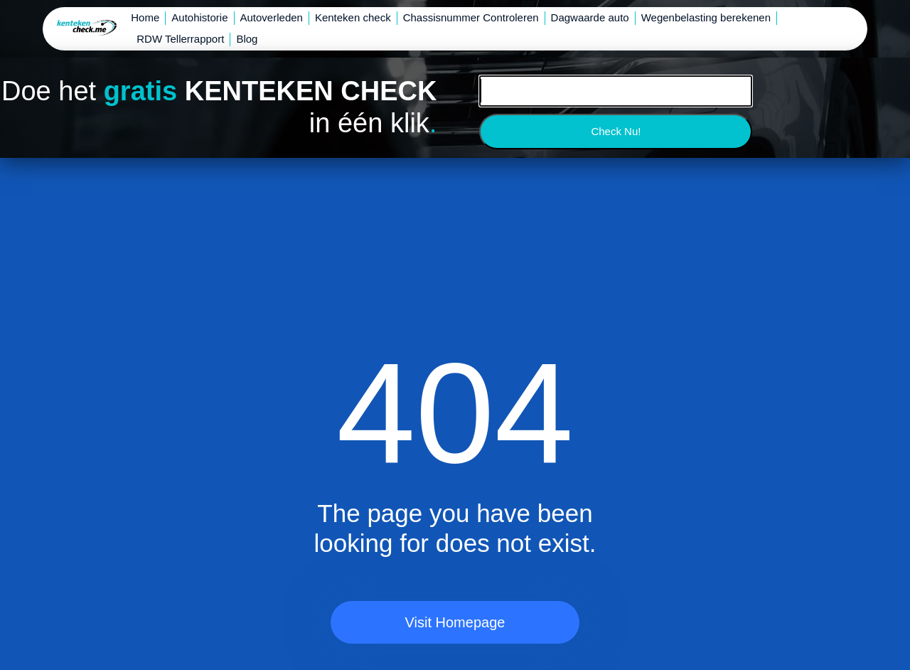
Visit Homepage (455, 622)
